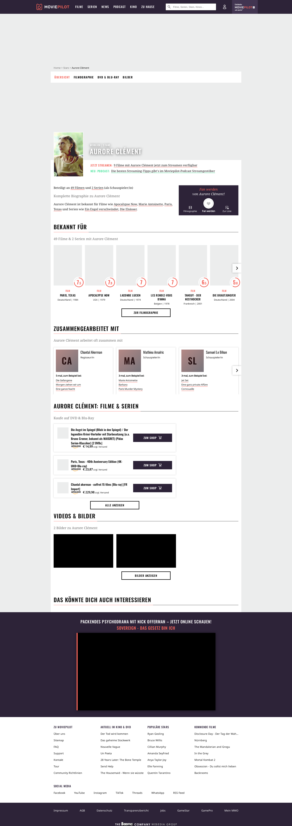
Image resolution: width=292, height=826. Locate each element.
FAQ (56, 747)
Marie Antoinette (151, 204)
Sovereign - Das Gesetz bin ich (146, 628)
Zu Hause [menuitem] (148, 6)
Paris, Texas (68, 295)
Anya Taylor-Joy (156, 760)
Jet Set (184, 380)
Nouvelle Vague (110, 747)
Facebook (59, 793)
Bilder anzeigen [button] (146, 575)
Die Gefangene (64, 380)
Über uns (59, 733)
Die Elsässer (128, 209)
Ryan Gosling (155, 733)
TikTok (119, 793)
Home (57, 67)
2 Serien (97, 188)
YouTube (79, 793)
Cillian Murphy (156, 747)
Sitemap (59, 740)
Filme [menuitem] (79, 6)
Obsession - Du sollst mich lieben (215, 766)
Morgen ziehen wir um (68, 384)
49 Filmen (78, 188)
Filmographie (84, 77)
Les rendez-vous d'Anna (161, 297)
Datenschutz (104, 810)
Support (59, 753)
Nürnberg (200, 740)
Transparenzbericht (136, 810)
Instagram (100, 793)
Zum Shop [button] (153, 438)
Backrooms (201, 773)
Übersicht (62, 77)
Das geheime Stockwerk (115, 740)
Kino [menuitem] (133, 6)
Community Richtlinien (68, 773)
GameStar (183, 810)
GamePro (207, 810)
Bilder (128, 77)
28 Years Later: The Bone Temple (121, 760)
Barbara (123, 384)
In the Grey (201, 753)
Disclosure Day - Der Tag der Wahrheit (216, 733)
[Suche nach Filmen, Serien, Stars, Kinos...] (191, 6)
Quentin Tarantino (158, 773)
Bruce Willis (154, 740)
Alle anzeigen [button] (114, 505)
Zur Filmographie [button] (146, 312)
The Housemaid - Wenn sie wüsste (122, 773)
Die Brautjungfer (224, 295)
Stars (66, 67)
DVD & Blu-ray (108, 77)
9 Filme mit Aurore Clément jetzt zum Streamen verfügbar (155, 165)
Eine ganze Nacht (65, 389)
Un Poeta (106, 753)
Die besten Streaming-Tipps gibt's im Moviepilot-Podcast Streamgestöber (163, 171)
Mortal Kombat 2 (204, 760)
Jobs (163, 810)
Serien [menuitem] (92, 6)
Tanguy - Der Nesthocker (193, 297)
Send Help (107, 766)
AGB (82, 810)
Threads (137, 793)
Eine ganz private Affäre (194, 384)
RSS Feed (179, 793)
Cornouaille (187, 389)
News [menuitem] (105, 6)
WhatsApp (157, 793)
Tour (56, 766)
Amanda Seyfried (158, 753)
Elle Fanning (155, 766)
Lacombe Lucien (130, 295)
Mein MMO (231, 810)
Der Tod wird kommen (114, 733)
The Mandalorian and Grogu (212, 747)
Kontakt (58, 760)
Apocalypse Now (125, 204)
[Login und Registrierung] (224, 7)
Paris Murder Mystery (131, 389)
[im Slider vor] (236, 268)
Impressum (61, 810)
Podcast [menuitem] (119, 6)
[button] (190, 209)
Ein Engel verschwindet (101, 209)
